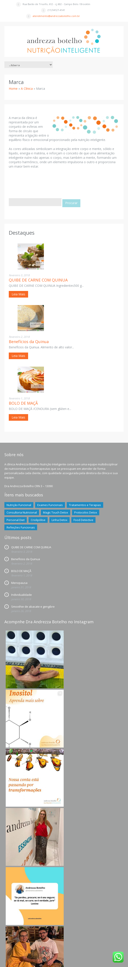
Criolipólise (38, 520)
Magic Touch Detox (55, 512)
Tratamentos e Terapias (85, 505)
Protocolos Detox (85, 512)
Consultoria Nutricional (22, 512)
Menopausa (19, 583)
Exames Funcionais (50, 505)
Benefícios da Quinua (29, 341)
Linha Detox (59, 520)
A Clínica (27, 88)
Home (13, 88)
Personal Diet (16, 520)
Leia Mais (18, 294)
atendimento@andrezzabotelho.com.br (56, 16)
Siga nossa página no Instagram (64, 931)
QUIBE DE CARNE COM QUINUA (38, 280)
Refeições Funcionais (21, 527)
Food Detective (83, 520)
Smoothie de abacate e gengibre (33, 607)
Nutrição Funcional (19, 505)
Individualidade (21, 595)
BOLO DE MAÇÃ (23, 403)
